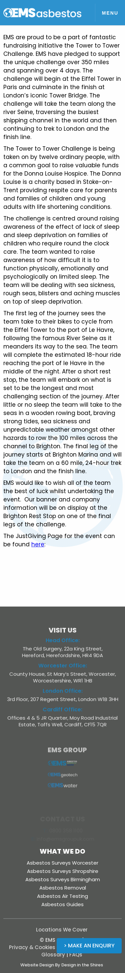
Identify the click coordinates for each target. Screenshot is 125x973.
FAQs (75, 957)
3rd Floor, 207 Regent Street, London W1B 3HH (62, 702)
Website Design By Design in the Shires (61, 968)
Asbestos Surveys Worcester (62, 862)
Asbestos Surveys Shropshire (62, 871)
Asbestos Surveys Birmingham (62, 879)
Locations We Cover (62, 932)
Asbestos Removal (62, 887)
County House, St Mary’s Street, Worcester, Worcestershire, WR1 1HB (62, 680)
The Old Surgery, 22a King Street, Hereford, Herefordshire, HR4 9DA (62, 655)
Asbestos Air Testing (62, 896)
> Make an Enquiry (89, 945)
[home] (42, 12)
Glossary (53, 957)
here (37, 544)
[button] (110, 13)
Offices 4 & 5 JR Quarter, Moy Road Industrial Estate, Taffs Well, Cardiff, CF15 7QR (62, 724)
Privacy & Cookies (32, 950)
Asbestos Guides (62, 904)
